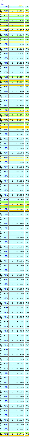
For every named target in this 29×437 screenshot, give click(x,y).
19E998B (6, 24)
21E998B (6, 29)
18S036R (6, 312)
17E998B (6, 76)
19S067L (6, 171)
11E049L (6, 49)
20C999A (6, 10)
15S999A (6, 203)
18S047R (6, 246)
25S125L (6, 195)
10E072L (6, 87)
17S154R (6, 237)
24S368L (6, 283)
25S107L (6, 194)
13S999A (6, 200)
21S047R (6, 265)
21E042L (6, 62)
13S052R (6, 218)
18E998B (6, 81)
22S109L (6, 289)
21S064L (6, 176)
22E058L (6, 34)
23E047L (6, 39)
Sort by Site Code (1, 3)
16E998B (6, 115)
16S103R (6, 227)
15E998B (6, 114)
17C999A (6, 15)
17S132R (6, 308)
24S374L (6, 190)
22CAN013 (6, 6)
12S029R (6, 214)
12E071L (6, 95)
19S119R (6, 255)
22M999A (6, 129)
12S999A (6, 199)
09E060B (6, 86)
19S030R (6, 251)
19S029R (6, 317)
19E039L (6, 16)
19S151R (6, 321)
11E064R (6, 72)
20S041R (6, 153)
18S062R (6, 133)
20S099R (6, 260)
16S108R (6, 303)
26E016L (6, 71)
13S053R (6, 219)
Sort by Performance (2, 4)
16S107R (6, 302)
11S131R (6, 162)
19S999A (6, 208)
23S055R (6, 275)
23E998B (6, 43)
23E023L (6, 105)
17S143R (6, 147)
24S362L (6, 280)
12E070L (6, 91)
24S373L (6, 189)
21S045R (6, 261)
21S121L (6, 181)
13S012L (6, 166)
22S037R (6, 138)
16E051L (6, 57)
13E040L (6, 53)
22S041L (6, 185)
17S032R (6, 232)
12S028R (6, 213)
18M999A (6, 124)
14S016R (6, 223)
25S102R (6, 293)
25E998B (6, 48)
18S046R (6, 148)
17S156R (6, 242)
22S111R (6, 143)
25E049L (6, 44)
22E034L (6, 67)
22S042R (6, 270)
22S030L (6, 288)
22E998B (6, 109)
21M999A (6, 120)
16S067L (6, 297)
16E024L (6, 100)
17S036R (6, 307)
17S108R (6, 157)
